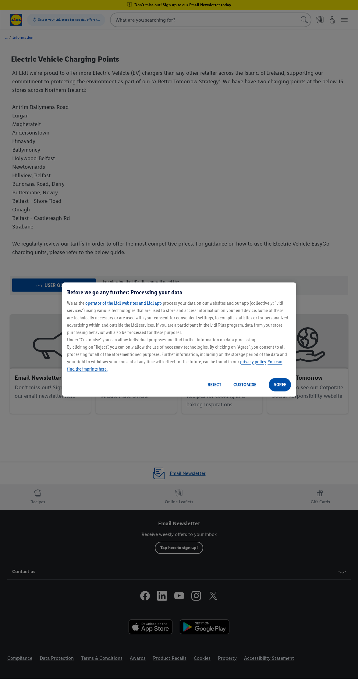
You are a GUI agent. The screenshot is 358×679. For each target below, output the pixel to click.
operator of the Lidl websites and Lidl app (123, 303)
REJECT (214, 384)
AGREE (280, 384)
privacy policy (253, 362)
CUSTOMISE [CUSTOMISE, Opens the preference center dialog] (244, 384)
